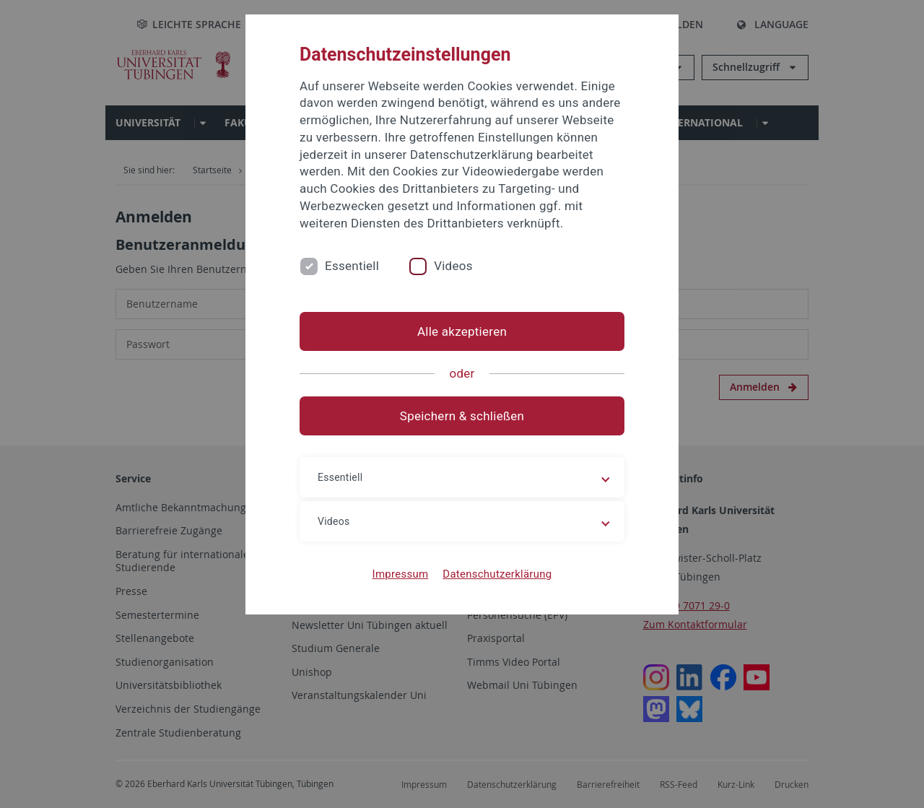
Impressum (400, 574)
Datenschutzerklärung (497, 574)
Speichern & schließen (462, 416)
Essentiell (352, 266)
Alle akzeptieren (462, 331)
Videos (453, 266)
